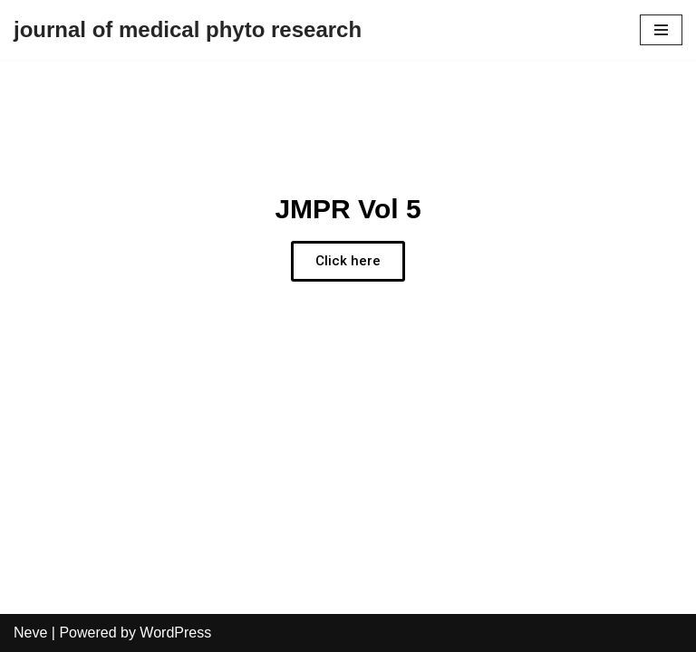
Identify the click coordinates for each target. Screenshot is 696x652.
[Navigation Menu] (661, 29)
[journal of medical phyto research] (188, 30)
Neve (30, 632)
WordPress (175, 632)
